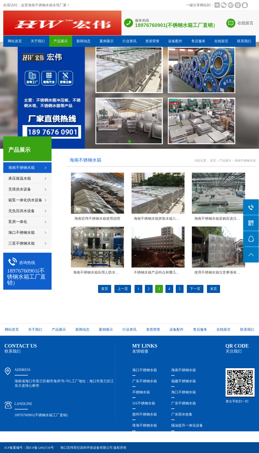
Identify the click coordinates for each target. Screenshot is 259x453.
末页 (213, 289)
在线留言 (245, 23)
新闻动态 (83, 41)
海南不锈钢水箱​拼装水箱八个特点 (160, 218)
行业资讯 (129, 41)
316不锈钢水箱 (143, 403)
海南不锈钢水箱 (245, 160)
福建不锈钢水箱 (183, 381)
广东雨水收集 (181, 414)
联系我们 (244, 41)
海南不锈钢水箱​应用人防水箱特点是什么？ (106, 272)
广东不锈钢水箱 (144, 381)
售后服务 (198, 41)
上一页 (122, 289)
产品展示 (61, 41)
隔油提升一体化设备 (187, 425)
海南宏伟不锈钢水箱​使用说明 (97, 218)
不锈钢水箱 (141, 392)
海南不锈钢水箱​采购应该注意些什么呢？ (226, 218)
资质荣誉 (152, 41)
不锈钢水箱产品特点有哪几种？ (158, 272)
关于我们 (38, 41)
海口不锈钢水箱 (144, 370)
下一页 (195, 289)
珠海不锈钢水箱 (144, 425)
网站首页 (15, 41)
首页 (213, 160)
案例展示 (107, 41)
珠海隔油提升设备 (146, 436)
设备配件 (175, 41)
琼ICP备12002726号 (40, 447)
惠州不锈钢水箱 (144, 414)
